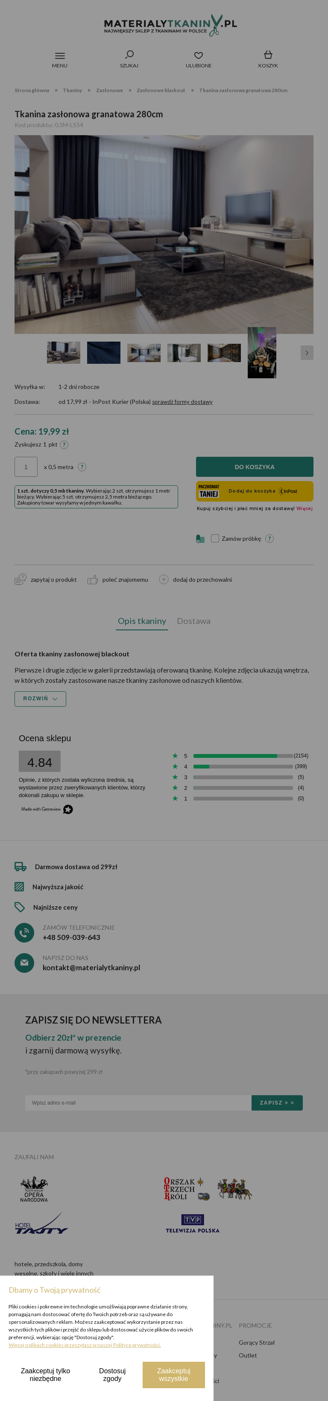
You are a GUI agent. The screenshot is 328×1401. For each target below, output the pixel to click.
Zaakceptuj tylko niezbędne (45, 1374)
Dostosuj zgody (112, 1374)
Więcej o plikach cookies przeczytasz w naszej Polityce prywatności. (85, 1345)
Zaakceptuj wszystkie (173, 1374)
